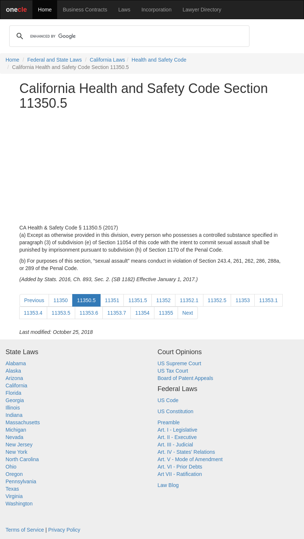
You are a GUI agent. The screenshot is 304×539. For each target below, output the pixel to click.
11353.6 (89, 313)
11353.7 (116, 313)
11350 (60, 300)
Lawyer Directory (201, 10)
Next (187, 313)
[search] (128, 36)
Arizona (14, 378)
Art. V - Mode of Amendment (190, 459)
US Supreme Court (179, 363)
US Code (168, 400)
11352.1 (189, 300)
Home (45, 10)
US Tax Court (173, 371)
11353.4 (33, 313)
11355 (166, 313)
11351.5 (137, 300)
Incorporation (156, 10)
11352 (163, 300)
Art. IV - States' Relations (186, 452)
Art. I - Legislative (178, 430)
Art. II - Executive (177, 437)
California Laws (107, 60)
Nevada (14, 437)
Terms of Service (25, 530)
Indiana (14, 415)
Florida (13, 393)
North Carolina (22, 459)
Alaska (13, 371)
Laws (124, 10)
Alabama (16, 363)
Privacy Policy (64, 530)
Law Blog (168, 485)
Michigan (16, 430)
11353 (242, 300)
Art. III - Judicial (175, 445)
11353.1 (268, 300)
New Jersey (19, 445)
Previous (34, 300)
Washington (19, 504)
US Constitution (175, 411)
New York (16, 452)
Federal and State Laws (54, 60)
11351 (112, 300)
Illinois (13, 408)
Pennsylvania (21, 481)
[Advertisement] (152, 167)
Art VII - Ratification (180, 474)
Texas (12, 489)
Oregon (14, 474)
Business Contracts (85, 10)
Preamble (169, 422)
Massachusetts (23, 422)
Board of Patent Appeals (185, 378)
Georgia (15, 400)
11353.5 (61, 313)
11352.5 (217, 300)
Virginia (14, 496)
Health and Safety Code (159, 60)
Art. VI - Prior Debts (180, 467)
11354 (142, 313)
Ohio (11, 467)
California (16, 385)
